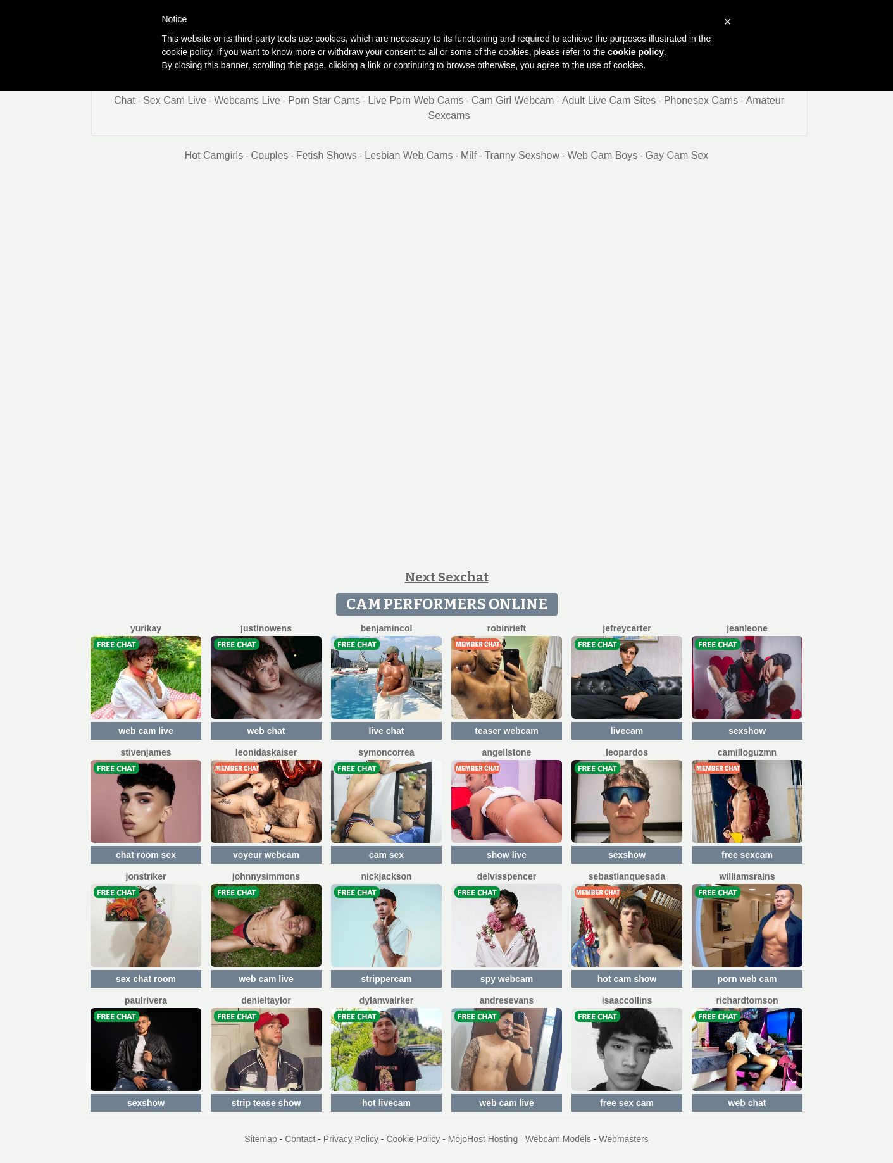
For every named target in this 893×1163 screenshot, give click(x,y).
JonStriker (146, 876)
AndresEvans (507, 1000)
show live (507, 855)
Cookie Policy (413, 1139)
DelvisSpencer (506, 876)
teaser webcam (506, 731)
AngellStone (507, 752)
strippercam (386, 979)
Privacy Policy (350, 1139)
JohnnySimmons (266, 876)
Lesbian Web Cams (409, 155)
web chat (266, 731)
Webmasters (623, 1139)
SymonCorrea (387, 752)
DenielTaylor (266, 1000)
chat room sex (146, 855)
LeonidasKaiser (266, 752)
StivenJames (145, 752)
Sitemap (260, 1139)
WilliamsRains (747, 876)
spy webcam (506, 979)
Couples (270, 155)
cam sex (386, 855)
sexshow (747, 731)
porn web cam (747, 979)
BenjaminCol (387, 628)
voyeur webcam (266, 855)
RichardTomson (747, 1000)
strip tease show (266, 1103)
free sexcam (747, 855)
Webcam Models (558, 1139)
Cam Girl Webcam (512, 100)
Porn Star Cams (324, 100)
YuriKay (145, 628)
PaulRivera (146, 1000)
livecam (627, 731)
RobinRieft (506, 628)
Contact (300, 1139)
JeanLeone (747, 628)
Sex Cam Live (174, 100)
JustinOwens (266, 628)
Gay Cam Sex (677, 155)
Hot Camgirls (214, 155)
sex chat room (146, 979)
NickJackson (386, 876)
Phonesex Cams (701, 100)
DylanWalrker (386, 1000)
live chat (386, 731)
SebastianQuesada (627, 876)
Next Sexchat (447, 577)
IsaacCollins (627, 1000)
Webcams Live (247, 100)
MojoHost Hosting (483, 1139)
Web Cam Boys (602, 155)
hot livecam (386, 1103)
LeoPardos (627, 752)
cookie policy (636, 52)
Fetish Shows (326, 155)
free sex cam (627, 1103)
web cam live (145, 731)
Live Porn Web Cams (416, 100)
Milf (469, 155)
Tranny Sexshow (521, 155)
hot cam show (626, 979)
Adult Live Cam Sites (609, 100)
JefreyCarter (627, 628)
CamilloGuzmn (747, 752)
